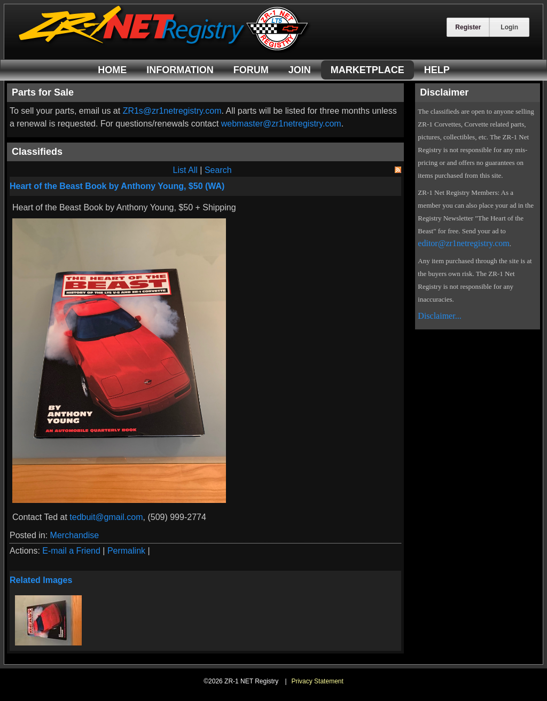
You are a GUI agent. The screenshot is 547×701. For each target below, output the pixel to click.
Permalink (126, 550)
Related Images (41, 580)
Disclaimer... (439, 315)
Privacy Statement (317, 681)
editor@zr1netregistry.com (463, 243)
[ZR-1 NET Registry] (164, 49)
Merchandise (74, 535)
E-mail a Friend (71, 550)
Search (218, 170)
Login (509, 27)
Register (468, 27)
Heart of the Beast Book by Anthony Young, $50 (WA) (117, 186)
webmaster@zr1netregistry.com (281, 123)
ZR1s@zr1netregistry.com (172, 110)
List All (185, 170)
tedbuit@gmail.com (106, 517)
